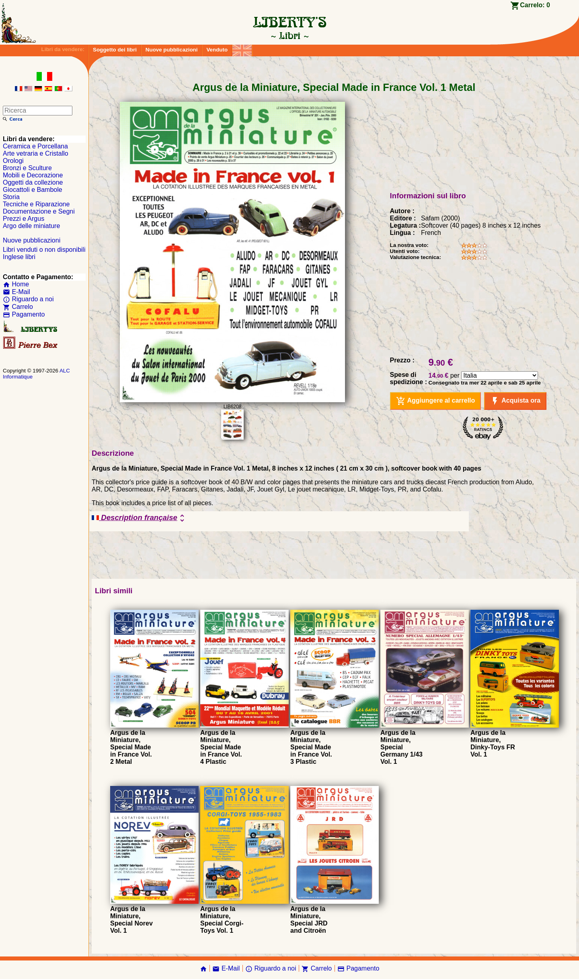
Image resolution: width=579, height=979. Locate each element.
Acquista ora (515, 401)
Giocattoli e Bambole (32, 189)
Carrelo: (535, 5)
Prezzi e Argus (23, 218)
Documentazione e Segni (39, 211)
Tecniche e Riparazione (36, 204)
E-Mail (16, 291)
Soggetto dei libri (115, 50)
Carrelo (18, 306)
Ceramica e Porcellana (35, 146)
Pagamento (24, 314)
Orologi (13, 160)
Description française (139, 518)
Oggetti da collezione (33, 182)
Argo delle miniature (31, 225)
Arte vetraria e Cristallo (35, 153)
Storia (11, 196)
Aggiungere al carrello (435, 401)
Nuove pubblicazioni (172, 50)
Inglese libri (19, 256)
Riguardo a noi (28, 299)
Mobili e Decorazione (33, 175)
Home (16, 284)
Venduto (217, 50)
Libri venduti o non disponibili (44, 249)
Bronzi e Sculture (27, 168)
